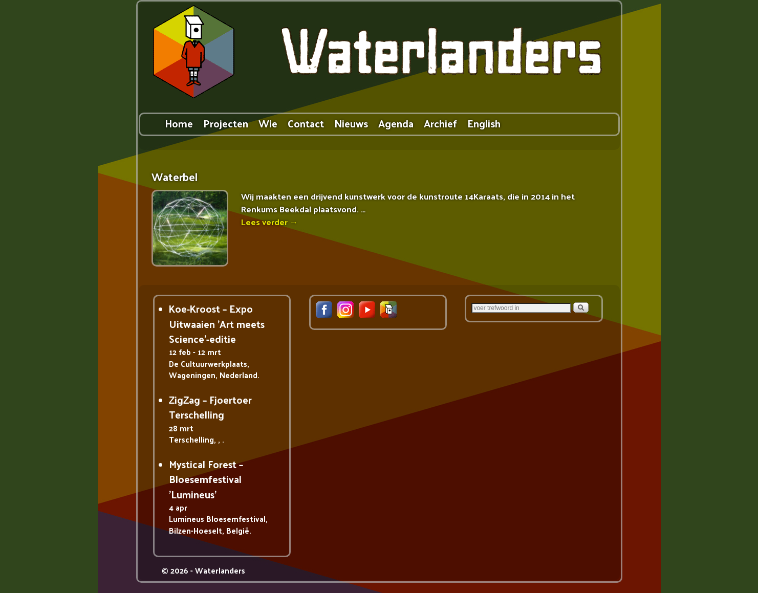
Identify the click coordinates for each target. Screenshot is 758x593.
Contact (306, 123)
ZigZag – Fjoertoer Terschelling (210, 407)
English (484, 123)
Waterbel (174, 177)
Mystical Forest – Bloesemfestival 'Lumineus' (206, 479)
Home (179, 123)
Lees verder (269, 221)
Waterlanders (220, 570)
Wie (267, 123)
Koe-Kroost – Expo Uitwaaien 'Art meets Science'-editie (217, 323)
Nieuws (351, 123)
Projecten (225, 123)
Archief (440, 123)
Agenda (396, 123)
